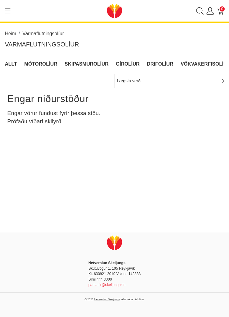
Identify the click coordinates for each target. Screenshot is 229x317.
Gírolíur (127, 63)
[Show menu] (8, 11)
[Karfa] (221, 11)
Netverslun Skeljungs (107, 299)
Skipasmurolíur (87, 63)
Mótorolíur (40, 63)
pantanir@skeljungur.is (106, 285)
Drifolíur (160, 63)
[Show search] (199, 11)
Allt (11, 63)
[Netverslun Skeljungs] (114, 10)
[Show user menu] (210, 11)
